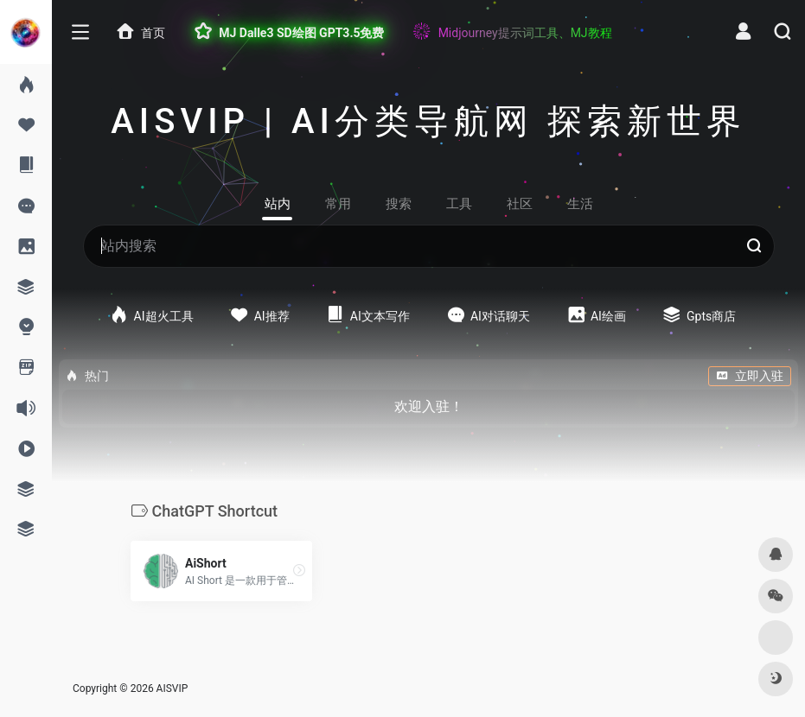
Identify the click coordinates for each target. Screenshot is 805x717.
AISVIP (172, 688)
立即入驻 (749, 376)
